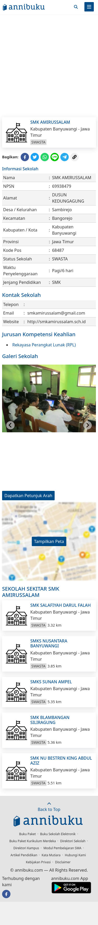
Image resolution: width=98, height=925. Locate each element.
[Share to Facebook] (25, 157)
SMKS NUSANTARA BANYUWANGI (48, 643)
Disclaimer (63, 862)
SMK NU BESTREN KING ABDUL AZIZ (61, 760)
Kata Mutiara (51, 855)
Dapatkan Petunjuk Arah (28, 495)
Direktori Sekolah (72, 841)
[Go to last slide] (10, 425)
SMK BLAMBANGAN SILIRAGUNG (50, 720)
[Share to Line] (54, 157)
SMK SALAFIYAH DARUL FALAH (60, 605)
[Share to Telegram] (64, 157)
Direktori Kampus (26, 848)
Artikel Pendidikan (23, 855)
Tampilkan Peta (49, 541)
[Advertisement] (49, 66)
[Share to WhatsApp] (45, 157)
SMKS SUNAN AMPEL (51, 682)
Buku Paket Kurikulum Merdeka (32, 841)
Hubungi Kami (75, 855)
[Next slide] (87, 425)
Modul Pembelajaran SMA (62, 848)
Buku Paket (27, 834)
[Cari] (75, 6)
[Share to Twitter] (35, 157)
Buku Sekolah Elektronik (58, 834)
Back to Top (49, 807)
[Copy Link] (74, 157)
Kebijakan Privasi (38, 862)
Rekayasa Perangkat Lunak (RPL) (44, 345)
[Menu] (89, 6)
